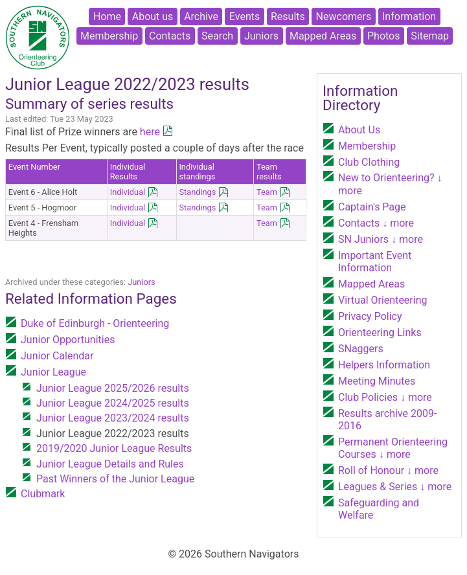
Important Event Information (374, 261)
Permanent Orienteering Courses (393, 448)
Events (244, 16)
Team (266, 192)
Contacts (169, 36)
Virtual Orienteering (382, 300)
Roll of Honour (388, 470)
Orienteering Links (380, 332)
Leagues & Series (394, 486)
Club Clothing (369, 162)
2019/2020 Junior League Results (114, 448)
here (150, 132)
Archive (201, 16)
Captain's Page (372, 207)
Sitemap (430, 36)
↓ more (397, 223)
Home (107, 16)
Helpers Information (384, 365)
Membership (109, 36)
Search (217, 36)
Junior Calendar (57, 356)
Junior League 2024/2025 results (112, 403)
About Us (359, 130)
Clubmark (43, 494)
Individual (128, 192)
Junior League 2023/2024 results (112, 418)
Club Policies (385, 397)
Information (409, 16)
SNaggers (360, 349)
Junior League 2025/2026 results (112, 388)
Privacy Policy (370, 316)
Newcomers (344, 16)
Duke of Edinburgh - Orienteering (95, 323)
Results (288, 16)
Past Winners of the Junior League (115, 479)
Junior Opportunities (68, 339)
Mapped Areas (323, 36)
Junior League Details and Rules (110, 464)
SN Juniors (380, 239)
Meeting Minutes (376, 381)
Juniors (261, 36)
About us (153, 16)
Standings (197, 192)
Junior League (53, 372)
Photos (383, 36)
